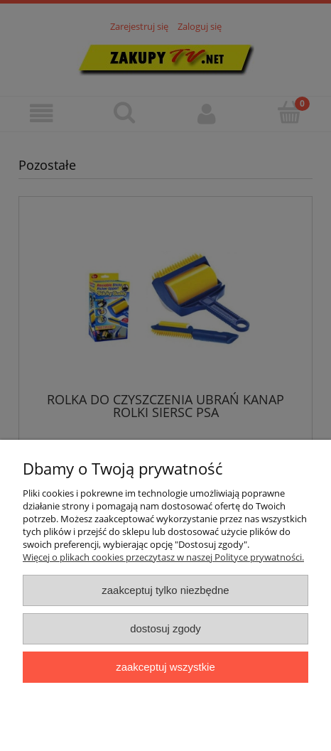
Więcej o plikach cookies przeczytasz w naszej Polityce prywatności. (163, 557)
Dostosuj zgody (165, 628)
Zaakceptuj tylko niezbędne (165, 590)
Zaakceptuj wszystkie (165, 667)
